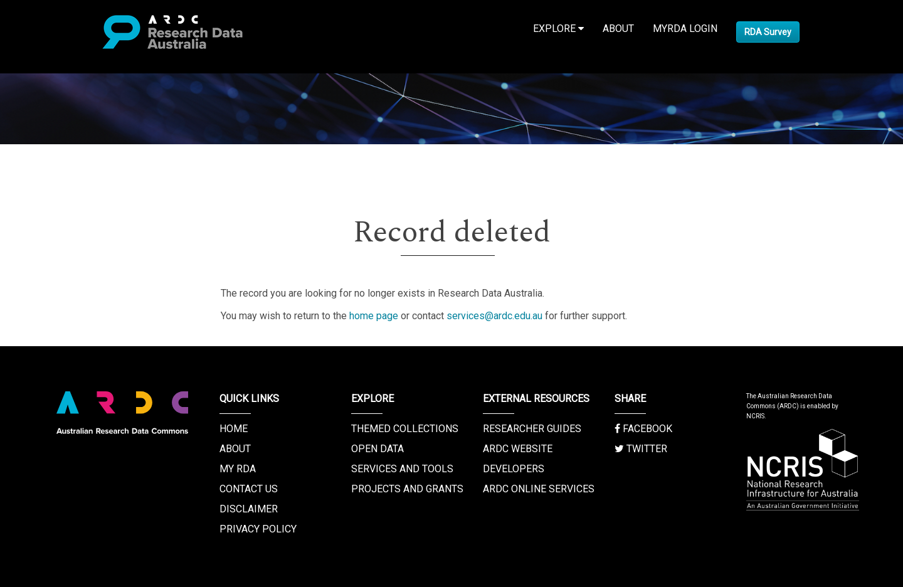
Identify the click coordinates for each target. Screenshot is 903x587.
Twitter (641, 449)
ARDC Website (517, 449)
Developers (513, 469)
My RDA (237, 469)
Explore (558, 28)
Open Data (377, 449)
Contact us (248, 489)
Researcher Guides (532, 429)
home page (373, 316)
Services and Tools (402, 469)
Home (233, 429)
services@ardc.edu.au (494, 316)
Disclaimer (248, 509)
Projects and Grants (407, 489)
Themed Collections (404, 429)
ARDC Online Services (538, 489)
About (618, 28)
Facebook (643, 429)
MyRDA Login (685, 28)
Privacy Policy (258, 529)
